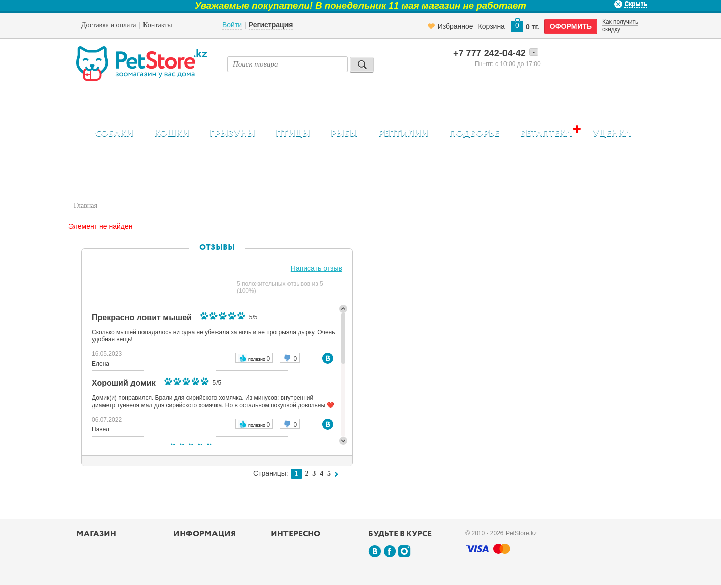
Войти (232, 25)
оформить (571, 26)
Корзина (491, 26)
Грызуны (232, 133)
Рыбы (344, 133)
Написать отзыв (316, 268)
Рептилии (403, 133)
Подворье (474, 133)
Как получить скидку (620, 25)
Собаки (114, 133)
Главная (85, 205)
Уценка (612, 133)
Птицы (293, 133)
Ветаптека (546, 133)
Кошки (171, 133)
